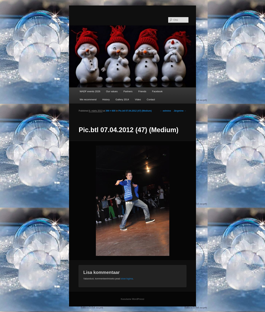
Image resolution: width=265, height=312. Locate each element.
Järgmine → (180, 111)
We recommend (88, 99)
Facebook (157, 91)
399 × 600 (111, 111)
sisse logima (127, 278)
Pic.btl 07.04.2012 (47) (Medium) (135, 111)
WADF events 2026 (90, 91)
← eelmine (165, 111)
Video (138, 99)
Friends (142, 91)
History (106, 99)
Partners (127, 91)
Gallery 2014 (122, 99)
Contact (151, 99)
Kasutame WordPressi (132, 299)
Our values (112, 91)
